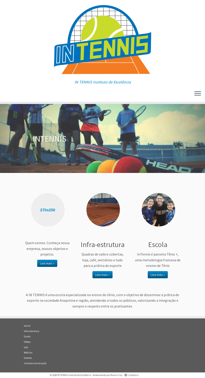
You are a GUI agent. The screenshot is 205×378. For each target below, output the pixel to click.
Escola (27, 336)
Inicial (27, 325)
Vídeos (27, 341)
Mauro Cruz (117, 375)
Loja (26, 347)
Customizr (133, 375)
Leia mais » (47, 263)
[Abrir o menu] (197, 93)
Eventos (28, 357)
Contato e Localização (35, 363)
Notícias (28, 352)
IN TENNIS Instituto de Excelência (74, 375)
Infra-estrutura (31, 331)
